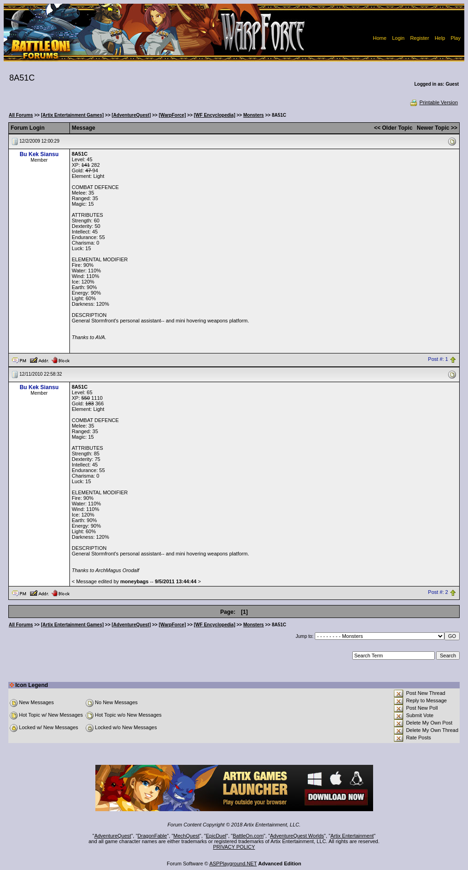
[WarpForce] (172, 115)
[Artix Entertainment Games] (72, 115)
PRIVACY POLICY (234, 847)
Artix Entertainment (352, 835)
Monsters (253, 115)
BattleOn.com (248, 835)
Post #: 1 (438, 359)
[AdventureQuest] (131, 115)
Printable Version (433, 102)
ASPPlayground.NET (233, 863)
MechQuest (187, 835)
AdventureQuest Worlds (297, 835)
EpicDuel (216, 835)
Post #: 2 (438, 592)
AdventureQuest (112, 835)
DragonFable (152, 835)
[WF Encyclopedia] (214, 115)
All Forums (21, 115)
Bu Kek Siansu (38, 154)
